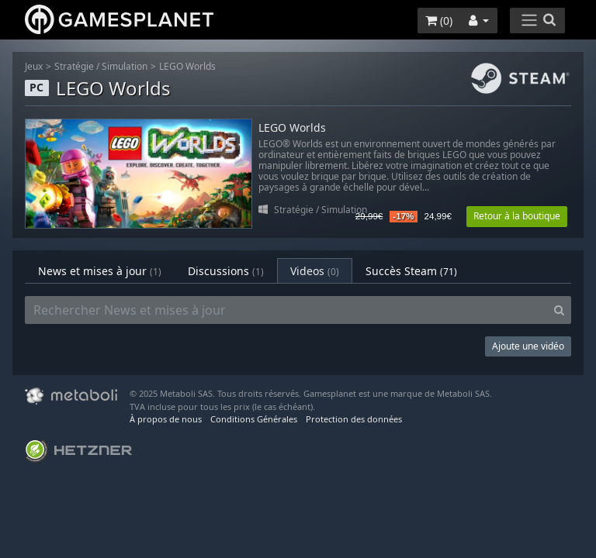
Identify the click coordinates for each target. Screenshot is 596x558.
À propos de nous (166, 419)
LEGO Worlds (187, 66)
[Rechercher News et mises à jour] (286, 310)
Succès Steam (411, 271)
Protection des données (354, 419)
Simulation (124, 66)
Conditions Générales (253, 419)
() (438, 20)
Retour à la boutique (516, 215)
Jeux (34, 66)
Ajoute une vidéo (528, 346)
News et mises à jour (99, 271)
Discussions (226, 271)
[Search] (559, 310)
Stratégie (74, 66)
